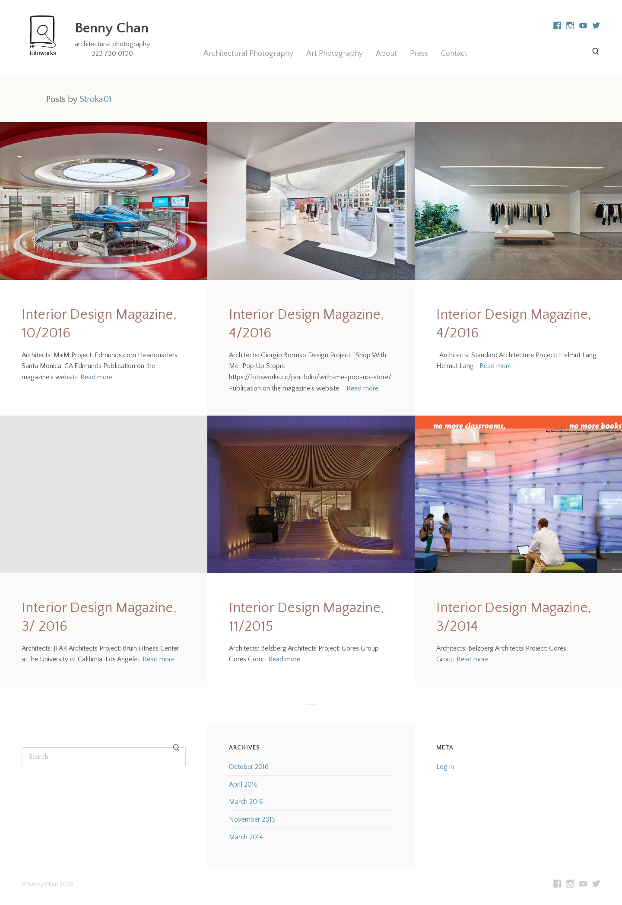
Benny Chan (112, 28)
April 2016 (243, 784)
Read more (96, 377)
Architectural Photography (248, 53)
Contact (454, 53)
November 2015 (252, 819)
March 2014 (246, 837)
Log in (445, 767)
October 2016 (249, 767)
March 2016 (246, 802)
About (386, 53)
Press (419, 53)
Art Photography (334, 53)
